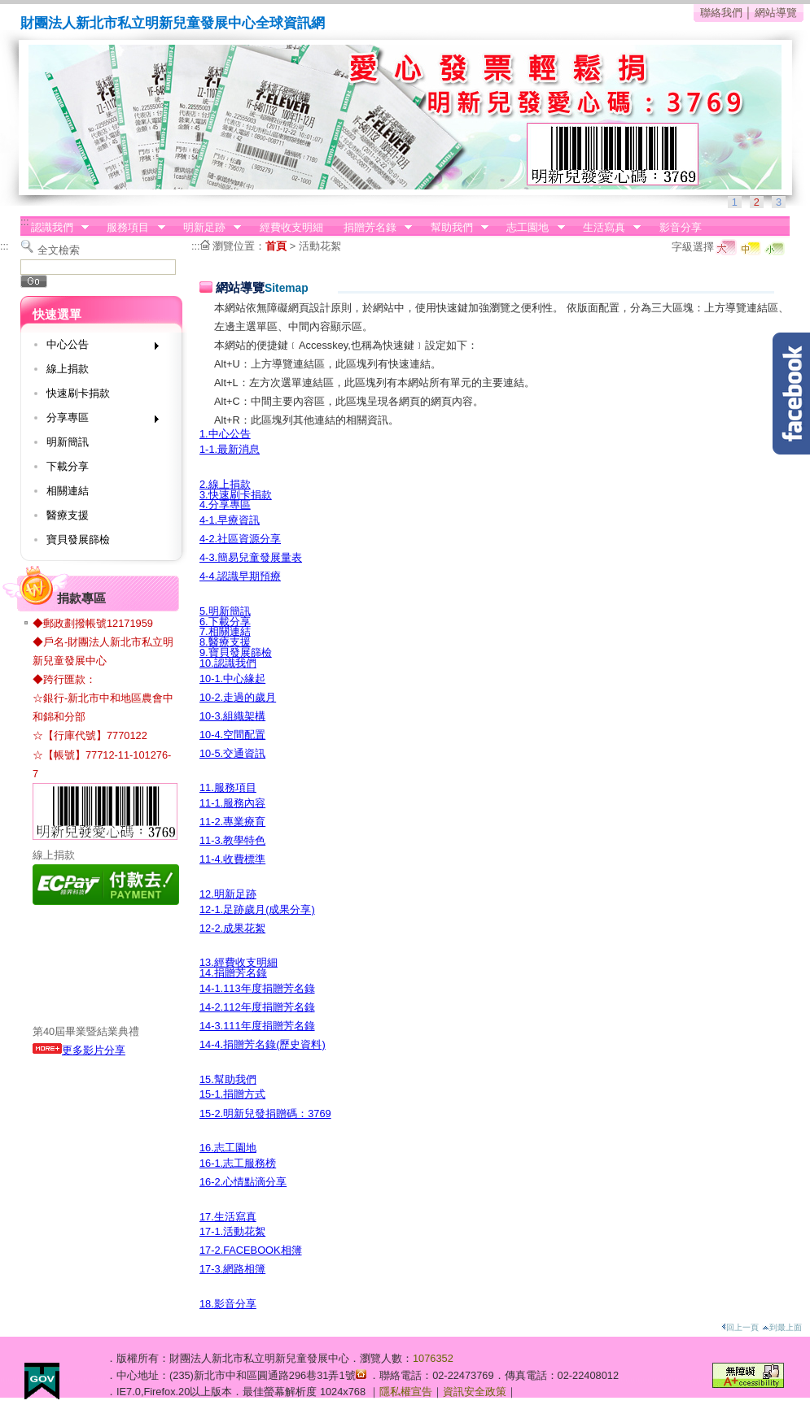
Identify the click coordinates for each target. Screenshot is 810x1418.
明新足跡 (207, 227)
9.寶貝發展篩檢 (235, 652)
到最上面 (782, 1327)
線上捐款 (67, 369)
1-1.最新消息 (229, 449)
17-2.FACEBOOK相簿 (250, 1250)
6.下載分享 (225, 621)
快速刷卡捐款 (78, 393)
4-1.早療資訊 (229, 520)
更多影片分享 (79, 1050)
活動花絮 (320, 246)
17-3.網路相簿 (232, 1269)
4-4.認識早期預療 (240, 576)
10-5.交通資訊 (232, 753)
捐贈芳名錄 (372, 227)
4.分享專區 (225, 504)
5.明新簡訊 (225, 611)
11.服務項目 (227, 787)
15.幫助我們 (227, 1079)
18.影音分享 (227, 1304)
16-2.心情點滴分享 (243, 1182)
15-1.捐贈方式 (232, 1094)
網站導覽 (776, 13)
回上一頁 (740, 1327)
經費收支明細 (291, 227)
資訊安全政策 (474, 1391)
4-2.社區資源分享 (240, 539)
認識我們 (54, 227)
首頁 (276, 246)
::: (24, 221)
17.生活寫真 (227, 1217)
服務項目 (131, 227)
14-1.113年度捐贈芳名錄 (257, 988)
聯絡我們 (721, 13)
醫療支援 (67, 515)
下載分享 (67, 466)
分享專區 (97, 420)
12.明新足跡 (227, 894)
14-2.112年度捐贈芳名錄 (257, 1007)
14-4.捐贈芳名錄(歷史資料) (262, 1044)
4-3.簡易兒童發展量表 (250, 557)
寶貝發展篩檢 (78, 539)
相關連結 (67, 491)
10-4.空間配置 (232, 735)
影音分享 (680, 227)
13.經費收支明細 (238, 962)
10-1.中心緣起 (232, 678)
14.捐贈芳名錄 (233, 973)
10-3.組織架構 (232, 716)
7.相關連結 (225, 631)
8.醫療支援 (225, 642)
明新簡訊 (67, 442)
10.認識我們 (227, 663)
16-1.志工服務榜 (237, 1163)
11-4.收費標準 (232, 859)
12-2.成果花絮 (232, 928)
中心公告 (97, 347)
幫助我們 (454, 227)
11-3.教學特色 (232, 840)
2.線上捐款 (225, 484)
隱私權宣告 (405, 1391)
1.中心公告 (225, 434)
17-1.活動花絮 (232, 1231)
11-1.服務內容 (232, 803)
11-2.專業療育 (232, 822)
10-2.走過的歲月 (237, 697)
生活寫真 (606, 227)
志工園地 (531, 227)
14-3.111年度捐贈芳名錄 (257, 1026)
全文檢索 (58, 250)
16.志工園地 (227, 1148)
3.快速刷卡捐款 (235, 495)
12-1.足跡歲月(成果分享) (257, 909)
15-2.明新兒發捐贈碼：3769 (265, 1113)
